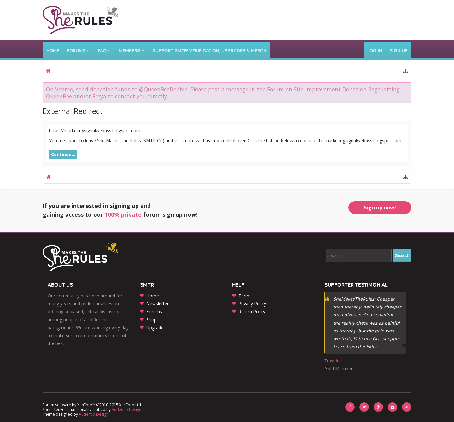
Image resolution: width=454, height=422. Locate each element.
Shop (151, 320)
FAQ (102, 50)
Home (52, 50)
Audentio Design (126, 409)
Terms (245, 296)
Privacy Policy (252, 304)
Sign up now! (380, 207)
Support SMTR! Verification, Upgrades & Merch (209, 50)
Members (129, 50)
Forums (76, 50)
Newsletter (157, 304)
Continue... (63, 154)
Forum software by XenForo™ (92, 404)
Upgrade (155, 328)
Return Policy (251, 311)
